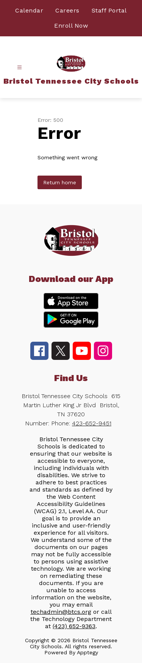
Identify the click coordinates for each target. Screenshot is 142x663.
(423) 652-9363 (74, 626)
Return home (59, 182)
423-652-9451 (91, 423)
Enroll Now (71, 25)
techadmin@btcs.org (61, 611)
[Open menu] (19, 67)
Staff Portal (109, 10)
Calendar (29, 10)
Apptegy (87, 652)
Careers (67, 10)
